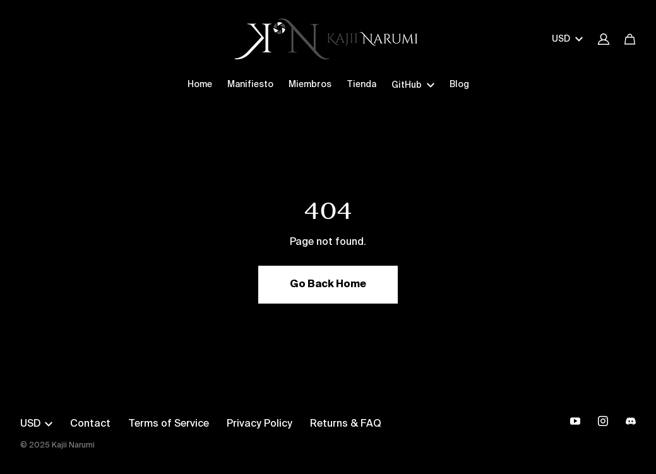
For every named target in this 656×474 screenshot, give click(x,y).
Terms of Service (168, 424)
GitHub (412, 85)
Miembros (310, 84)
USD (567, 39)
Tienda (361, 84)
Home (200, 84)
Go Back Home (328, 285)
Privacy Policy (259, 424)
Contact (90, 424)
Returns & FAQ (345, 424)
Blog (459, 84)
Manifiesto (250, 84)
